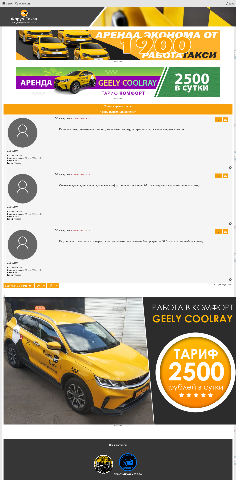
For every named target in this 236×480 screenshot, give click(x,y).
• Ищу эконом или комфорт (118, 111)
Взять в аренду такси (118, 106)
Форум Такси (24, 19)
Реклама (118, 61)
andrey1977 (13, 151)
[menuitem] (23, 3)
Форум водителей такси (24, 22)
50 (21, 155)
